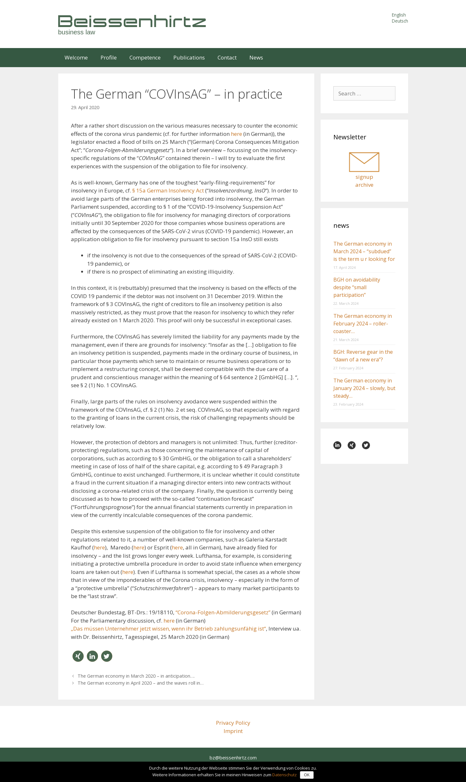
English (399, 15)
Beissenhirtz (133, 20)
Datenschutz (284, 775)
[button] (78, 656)
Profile (109, 57)
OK (307, 775)
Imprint (233, 731)
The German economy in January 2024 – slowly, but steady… (364, 388)
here (99, 547)
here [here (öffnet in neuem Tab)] (237, 133)
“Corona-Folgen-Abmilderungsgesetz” (223, 612)
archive (364, 184)
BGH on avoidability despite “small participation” (356, 287)
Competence (145, 57)
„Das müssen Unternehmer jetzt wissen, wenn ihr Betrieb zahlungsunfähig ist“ (168, 628)
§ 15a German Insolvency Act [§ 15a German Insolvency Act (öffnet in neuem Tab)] (168, 190)
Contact (227, 57)
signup (364, 176)
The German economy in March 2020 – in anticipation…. (136, 676)
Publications (189, 57)
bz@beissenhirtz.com (233, 757)
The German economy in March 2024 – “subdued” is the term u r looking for (364, 251)
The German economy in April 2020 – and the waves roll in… (141, 683)
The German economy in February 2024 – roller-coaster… (362, 323)
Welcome (76, 57)
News (256, 57)
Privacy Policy (233, 722)
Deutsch (400, 21)
